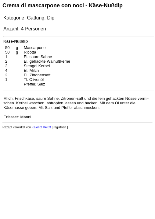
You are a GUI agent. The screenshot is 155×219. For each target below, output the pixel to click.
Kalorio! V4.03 (41, 127)
